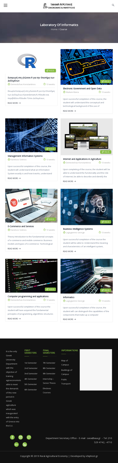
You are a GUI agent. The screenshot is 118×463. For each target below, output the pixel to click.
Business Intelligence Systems (78, 228)
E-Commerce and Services (21, 226)
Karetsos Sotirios (17, 159)
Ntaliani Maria (71, 92)
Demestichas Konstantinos (22, 84)
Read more (14, 103)
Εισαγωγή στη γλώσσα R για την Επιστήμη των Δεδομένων (31, 79)
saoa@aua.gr (94, 438)
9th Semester (49, 373)
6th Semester (30, 389)
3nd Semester (30, 373)
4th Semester (30, 378)
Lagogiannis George (74, 232)
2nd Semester (30, 368)
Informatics (68, 297)
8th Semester (49, 368)
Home (54, 29)
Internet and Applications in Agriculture (82, 159)
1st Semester (30, 362)
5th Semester (30, 384)
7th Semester (49, 362)
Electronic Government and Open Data (82, 88)
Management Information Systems (25, 155)
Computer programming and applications (28, 296)
